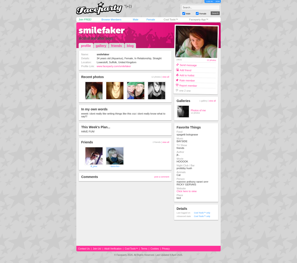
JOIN (218, 1)
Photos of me (198, 110)
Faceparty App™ (198, 19)
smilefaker (102, 30)
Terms (144, 248)
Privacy (166, 248)
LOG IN (209, 1)
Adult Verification (113, 248)
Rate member (187, 80)
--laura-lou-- (114, 166)
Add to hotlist (187, 75)
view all (165, 77)
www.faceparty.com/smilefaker (114, 66)
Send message (188, 64)
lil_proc (94, 166)
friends (116, 46)
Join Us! (97, 248)
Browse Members (111, 19)
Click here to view (187, 191)
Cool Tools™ (171, 19)
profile (86, 46)
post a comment (161, 177)
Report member (188, 85)
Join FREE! (85, 19)
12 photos (211, 60)
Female (150, 19)
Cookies (155, 248)
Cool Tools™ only (202, 213)
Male (135, 19)
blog (130, 46)
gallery (101, 46)
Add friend (185, 70)
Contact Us (84, 248)
